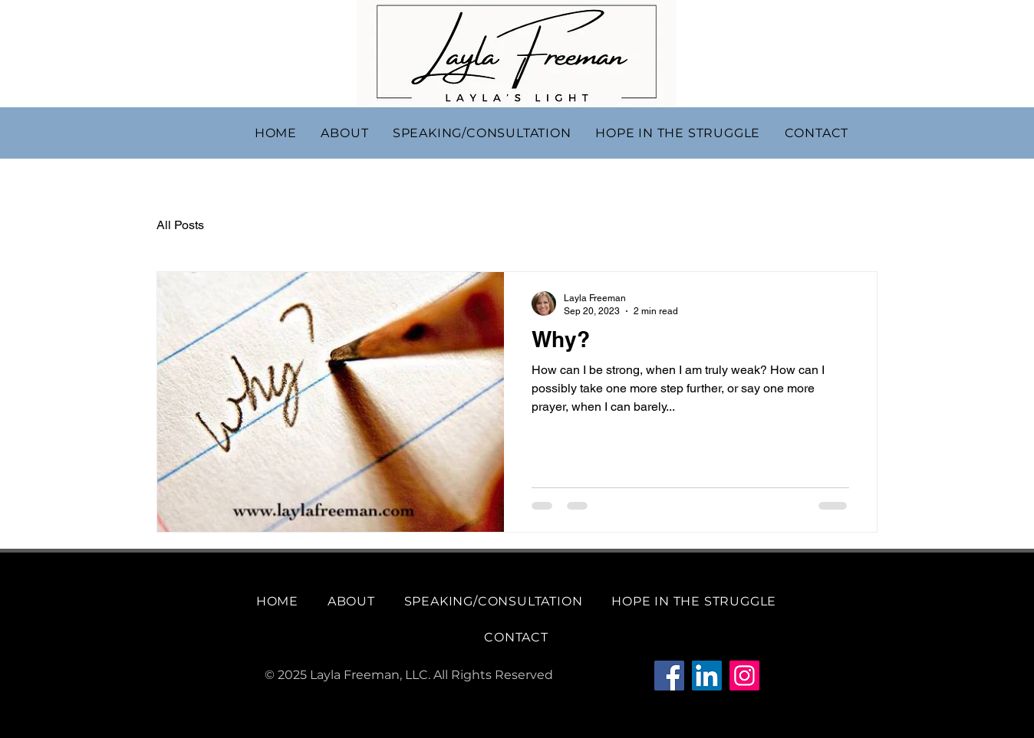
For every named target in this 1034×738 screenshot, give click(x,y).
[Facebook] (669, 675)
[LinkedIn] (707, 675)
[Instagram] (744, 675)
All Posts (180, 225)
